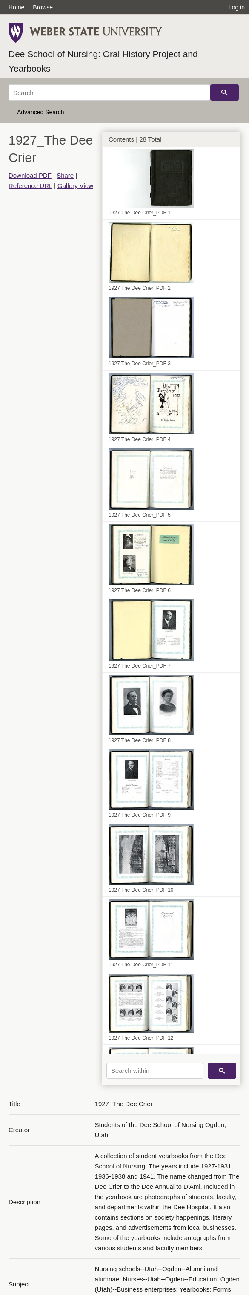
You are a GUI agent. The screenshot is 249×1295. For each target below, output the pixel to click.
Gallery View (75, 185)
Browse (43, 7)
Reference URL (30, 185)
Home (16, 7)
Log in (237, 7)
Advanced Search (40, 112)
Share (65, 175)
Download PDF (30, 175)
